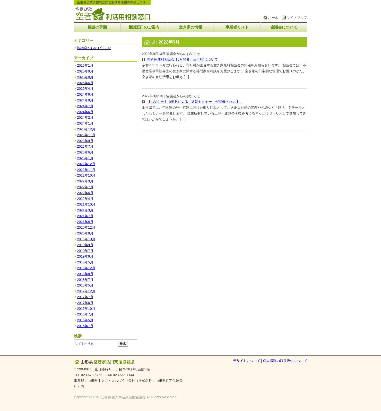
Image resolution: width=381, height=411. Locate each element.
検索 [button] (123, 343)
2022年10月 (86, 175)
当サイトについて (246, 361)
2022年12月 (86, 164)
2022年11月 (86, 170)
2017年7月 (85, 297)
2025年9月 (85, 71)
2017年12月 (86, 291)
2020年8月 (85, 233)
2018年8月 (85, 274)
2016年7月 (85, 314)
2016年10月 (86, 309)
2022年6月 (85, 193)
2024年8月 (85, 100)
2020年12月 (86, 227)
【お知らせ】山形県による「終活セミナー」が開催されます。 (194, 102)
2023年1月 (85, 158)
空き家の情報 (190, 27)
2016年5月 (85, 320)
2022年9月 (85, 181)
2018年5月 (85, 285)
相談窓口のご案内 (143, 27)
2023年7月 (85, 146)
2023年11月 (86, 135)
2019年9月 (85, 245)
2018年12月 (86, 268)
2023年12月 (86, 129)
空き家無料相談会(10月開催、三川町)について (182, 59)
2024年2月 (85, 117)
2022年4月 (85, 199)
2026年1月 (85, 65)
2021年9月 (85, 210)
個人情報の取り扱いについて (285, 361)
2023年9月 (85, 141)
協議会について (283, 27)
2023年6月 (85, 152)
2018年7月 (85, 280)
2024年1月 (85, 123)
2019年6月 (85, 256)
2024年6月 (85, 112)
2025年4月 (85, 88)
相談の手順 (97, 27)
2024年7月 (85, 106)
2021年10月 (86, 204)
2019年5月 (85, 262)
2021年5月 (85, 222)
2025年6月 (85, 83)
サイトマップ (297, 17)
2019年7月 (85, 251)
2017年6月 (85, 303)
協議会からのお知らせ (183, 54)
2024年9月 (85, 94)
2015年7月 (85, 326)
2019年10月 (86, 239)
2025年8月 (85, 77)
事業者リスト (237, 27)
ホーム (273, 17)
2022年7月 (85, 187)
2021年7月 (85, 216)
